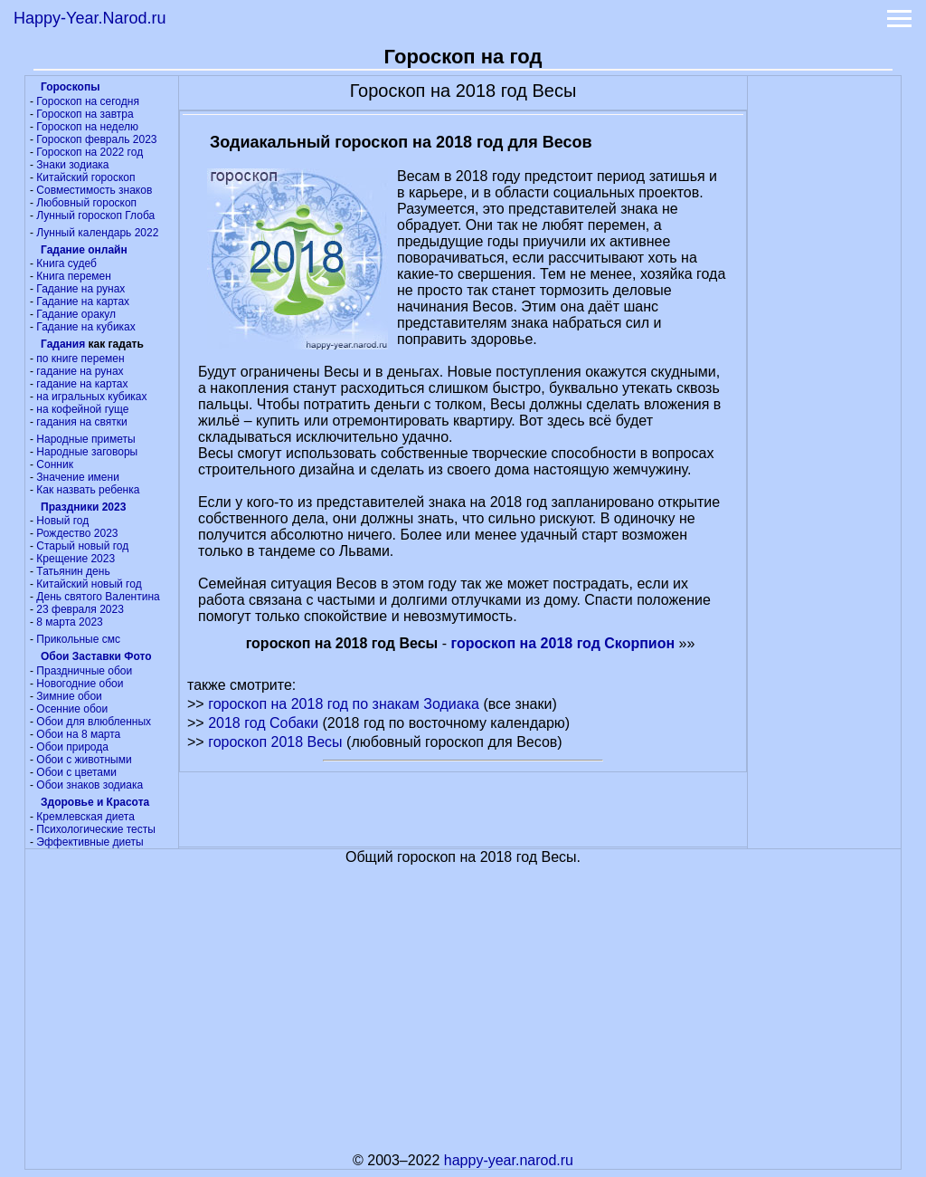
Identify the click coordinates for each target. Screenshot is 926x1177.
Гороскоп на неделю (87, 126)
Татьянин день (72, 571)
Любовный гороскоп (86, 202)
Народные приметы (85, 439)
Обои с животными (83, 759)
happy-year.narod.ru (508, 1160)
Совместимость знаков (94, 190)
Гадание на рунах (80, 288)
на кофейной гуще (82, 409)
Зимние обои (68, 696)
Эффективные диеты (89, 842)
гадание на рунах (79, 371)
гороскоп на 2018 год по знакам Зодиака (343, 704)
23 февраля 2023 (79, 609)
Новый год (62, 520)
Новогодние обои (79, 683)
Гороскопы (70, 87)
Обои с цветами (76, 772)
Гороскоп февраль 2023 (96, 139)
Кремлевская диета (85, 816)
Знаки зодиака (72, 164)
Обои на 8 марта (78, 734)
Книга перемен (73, 276)
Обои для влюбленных (93, 721)
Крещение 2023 (75, 558)
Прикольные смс (78, 639)
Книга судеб (66, 263)
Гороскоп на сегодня (87, 101)
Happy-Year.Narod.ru (89, 18)
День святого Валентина (97, 596)
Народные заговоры (86, 451)
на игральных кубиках (91, 396)
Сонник (54, 464)
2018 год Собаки (263, 723)
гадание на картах (82, 384)
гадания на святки (81, 422)
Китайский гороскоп (85, 177)
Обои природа (72, 747)
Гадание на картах (82, 301)
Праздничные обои (84, 671)
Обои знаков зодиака (89, 785)
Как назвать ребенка (87, 489)
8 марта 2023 (69, 622)
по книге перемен (80, 358)
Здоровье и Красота (95, 802)
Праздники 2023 (83, 507)
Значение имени (77, 477)
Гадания (63, 344)
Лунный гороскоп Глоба (95, 215)
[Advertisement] (824, 347)
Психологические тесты (96, 829)
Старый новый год (82, 546)
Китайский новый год (88, 584)
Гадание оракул (76, 314)
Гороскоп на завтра (84, 114)
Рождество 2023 (77, 533)
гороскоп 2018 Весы (275, 742)
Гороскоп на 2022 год (89, 152)
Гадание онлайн (84, 250)
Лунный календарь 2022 (97, 232)
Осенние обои (72, 709)
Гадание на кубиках (85, 327)
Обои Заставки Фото (96, 656)
